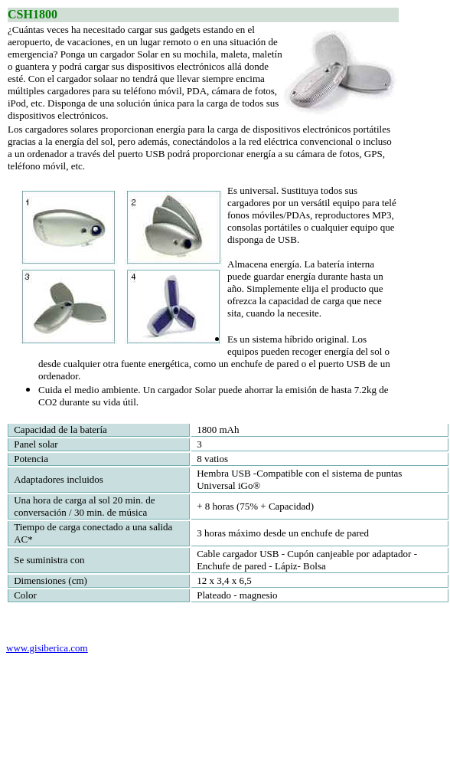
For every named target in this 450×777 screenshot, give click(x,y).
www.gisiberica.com (47, 648)
